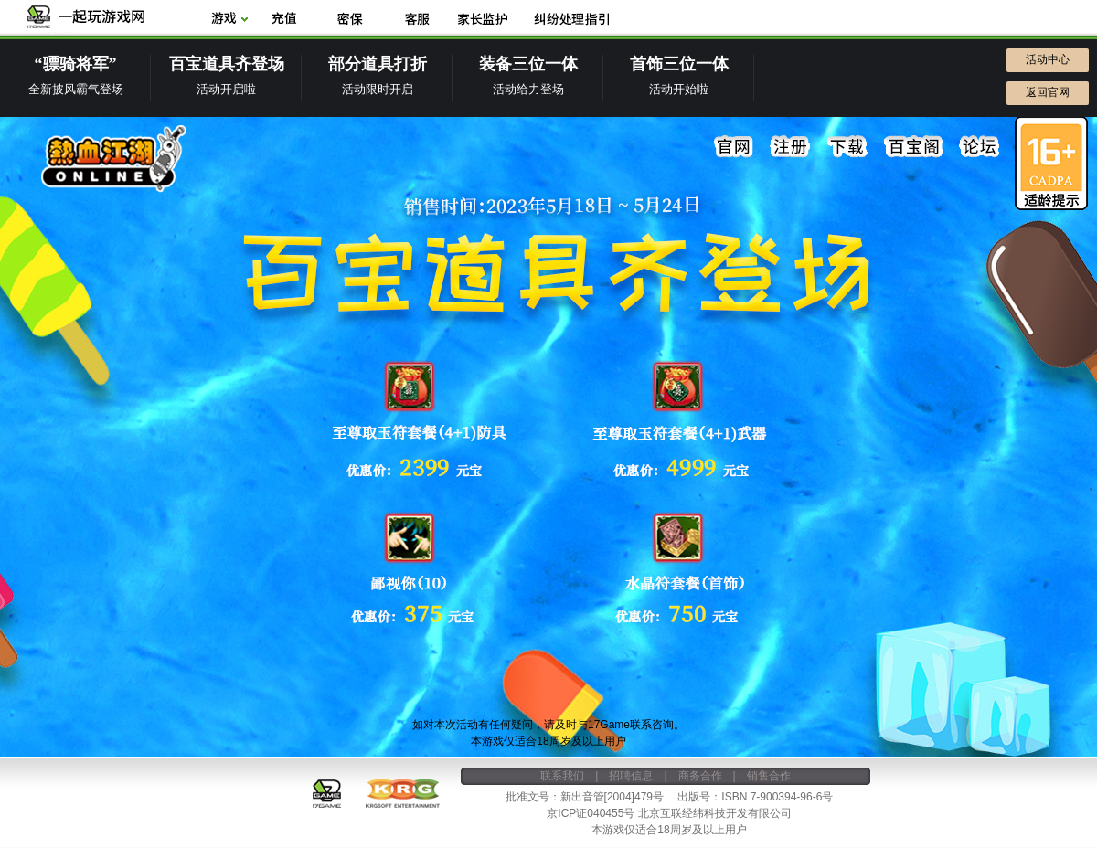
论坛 (979, 147)
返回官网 (1048, 92)
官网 (734, 147)
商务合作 (700, 775)
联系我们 (562, 775)
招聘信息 (631, 775)
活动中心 (1048, 59)
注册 (791, 147)
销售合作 (769, 775)
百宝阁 (913, 147)
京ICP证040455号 (590, 813)
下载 (847, 147)
